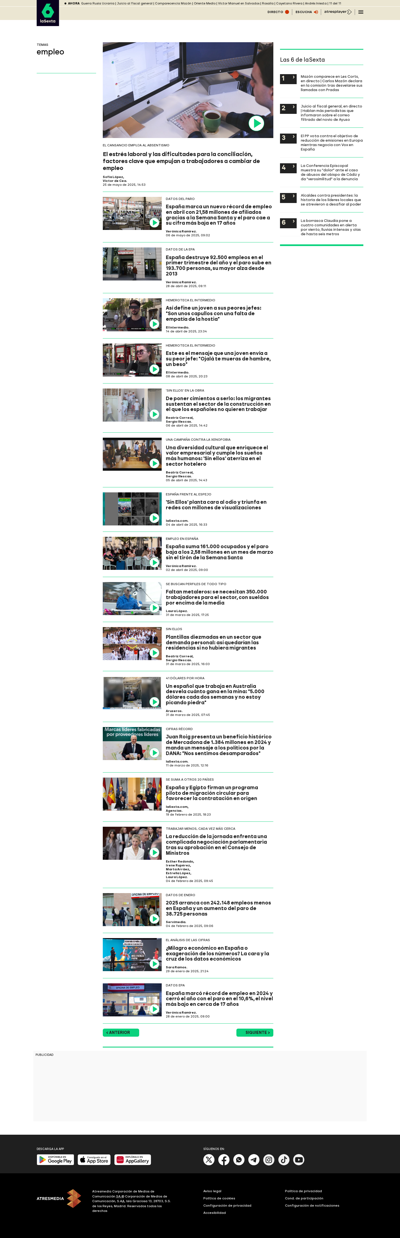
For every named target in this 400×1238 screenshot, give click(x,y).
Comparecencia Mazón (173, 3)
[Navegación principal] (360, 12)
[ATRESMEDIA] (61, 1202)
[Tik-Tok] (284, 1164)
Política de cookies (219, 1198)
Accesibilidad (214, 1213)
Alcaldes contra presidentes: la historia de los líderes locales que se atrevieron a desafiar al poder (331, 199)
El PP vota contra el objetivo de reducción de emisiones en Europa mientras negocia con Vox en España (332, 142)
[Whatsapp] (239, 1164)
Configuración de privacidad (227, 1205)
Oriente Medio (205, 3)
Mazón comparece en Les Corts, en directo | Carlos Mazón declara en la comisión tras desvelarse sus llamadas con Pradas (331, 83)
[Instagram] (269, 1164)
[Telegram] (254, 1164)
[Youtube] (299, 1164)
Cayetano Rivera (289, 3)
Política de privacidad (303, 1191)
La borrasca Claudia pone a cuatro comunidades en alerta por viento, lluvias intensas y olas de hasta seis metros (331, 227)
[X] (209, 1164)
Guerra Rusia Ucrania (97, 3)
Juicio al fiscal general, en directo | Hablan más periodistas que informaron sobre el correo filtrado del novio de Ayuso (331, 113)
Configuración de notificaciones (312, 1205)
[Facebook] (224, 1164)
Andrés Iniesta (316, 3)
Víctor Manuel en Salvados (238, 3)
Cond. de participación (304, 1198)
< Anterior (118, 1032)
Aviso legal (212, 1191)
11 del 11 (335, 3)
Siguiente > (258, 1032)
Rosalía (268, 3)
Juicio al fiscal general (134, 3)
